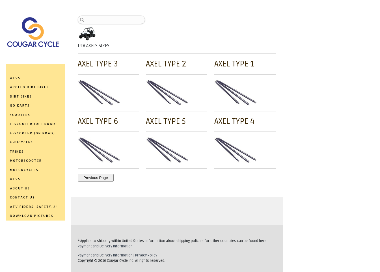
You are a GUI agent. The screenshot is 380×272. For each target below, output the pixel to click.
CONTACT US (22, 197)
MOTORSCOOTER (26, 161)
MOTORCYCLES (24, 170)
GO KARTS (20, 105)
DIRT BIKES (21, 96)
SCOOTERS (20, 115)
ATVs (15, 78)
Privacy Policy (146, 255)
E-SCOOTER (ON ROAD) (32, 133)
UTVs (15, 179)
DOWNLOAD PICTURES (31, 216)
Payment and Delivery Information (105, 246)
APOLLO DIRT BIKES (29, 87)
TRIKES (17, 152)
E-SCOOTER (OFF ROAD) (33, 124)
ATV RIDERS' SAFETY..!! (33, 207)
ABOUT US (20, 188)
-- (12, 69)
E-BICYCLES (21, 142)
